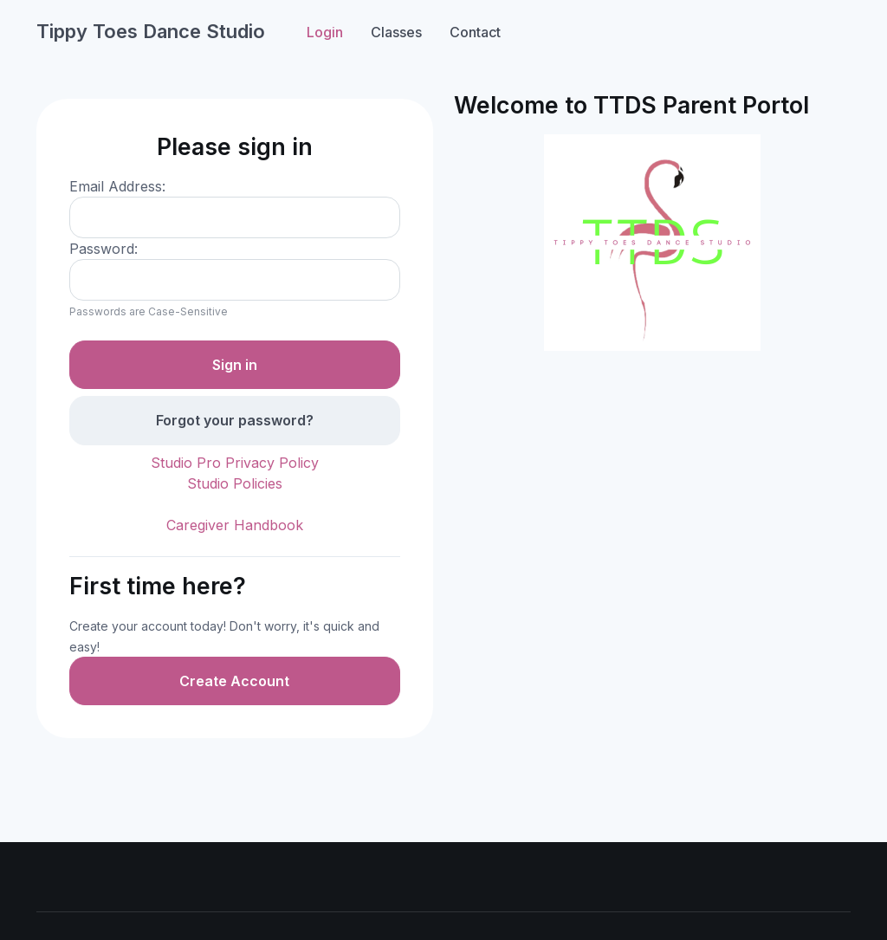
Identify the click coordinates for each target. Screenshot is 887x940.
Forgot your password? (235, 420)
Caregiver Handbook (234, 525)
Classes (396, 32)
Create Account (234, 681)
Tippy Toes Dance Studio (150, 31)
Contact (475, 32)
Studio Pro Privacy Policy (235, 462)
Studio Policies (234, 483)
